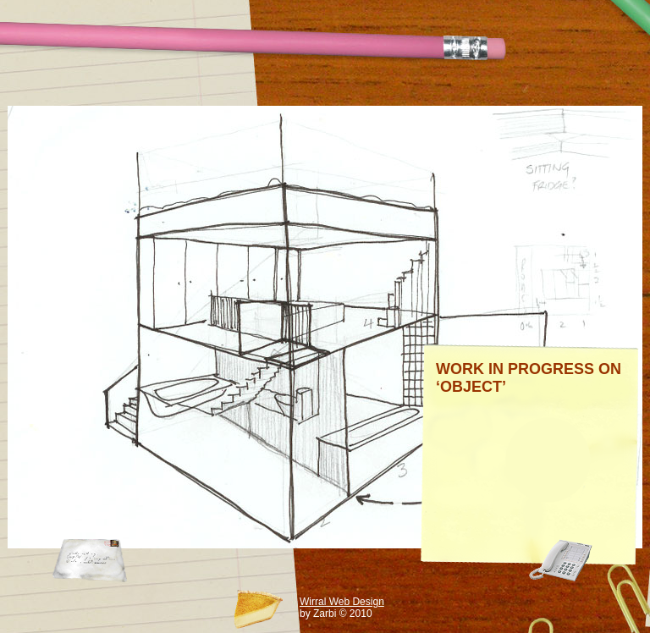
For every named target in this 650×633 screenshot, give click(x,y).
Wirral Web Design (342, 602)
